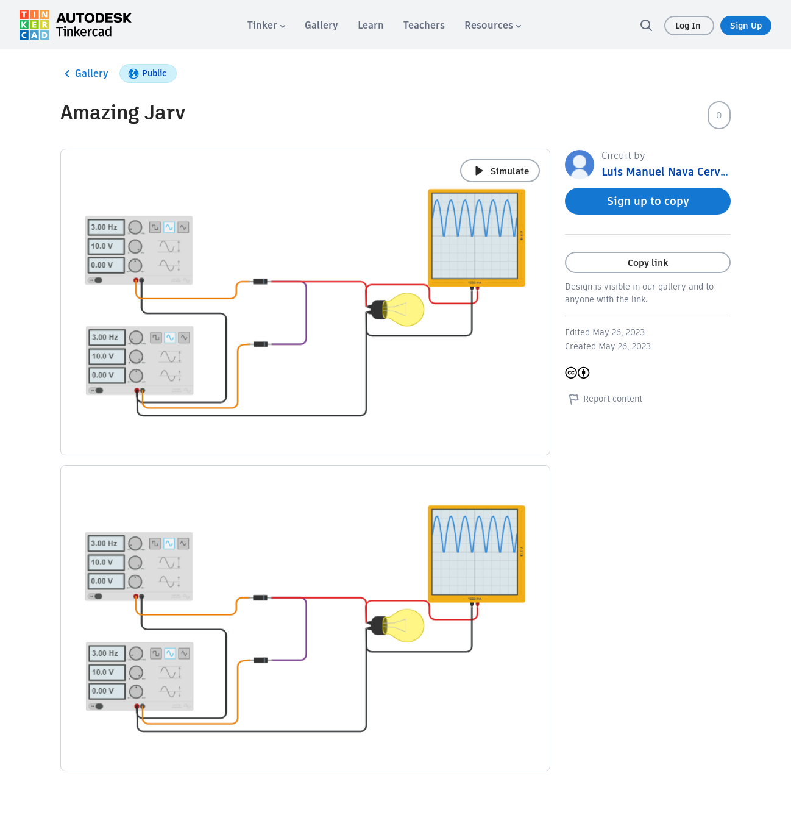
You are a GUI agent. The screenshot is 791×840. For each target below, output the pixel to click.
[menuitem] (266, 25)
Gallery (84, 73)
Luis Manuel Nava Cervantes (675, 171)
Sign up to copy (648, 200)
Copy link (648, 262)
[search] (646, 25)
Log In (689, 26)
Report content (603, 399)
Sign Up (746, 26)
